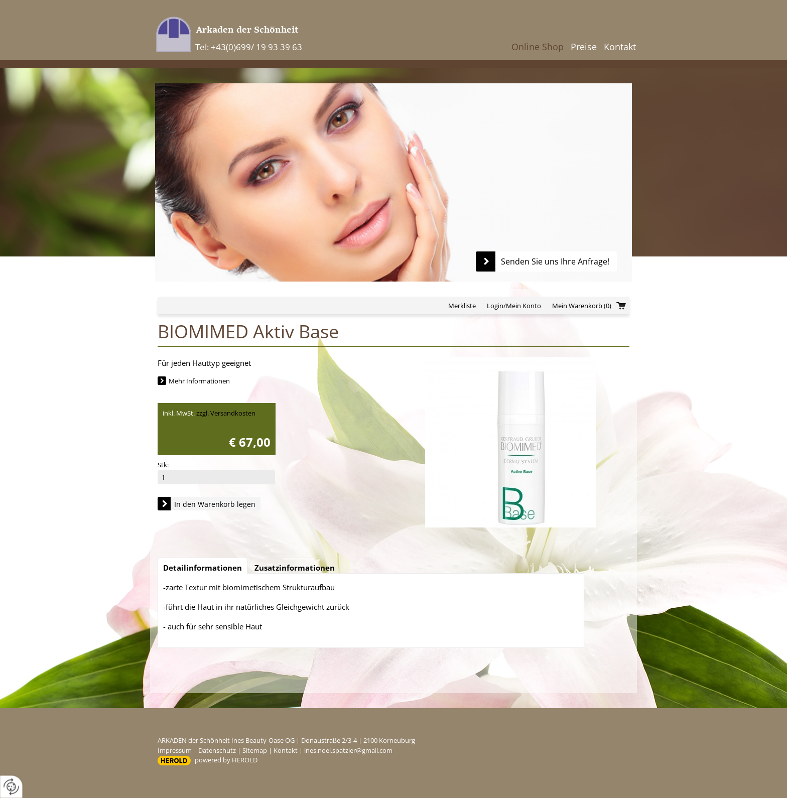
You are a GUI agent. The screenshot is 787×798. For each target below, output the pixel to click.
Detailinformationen (202, 568)
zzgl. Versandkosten (225, 413)
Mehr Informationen (199, 380)
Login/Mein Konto (514, 305)
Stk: (163, 464)
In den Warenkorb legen (214, 504)
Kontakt (620, 47)
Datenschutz (217, 750)
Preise (584, 47)
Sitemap (254, 750)
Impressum (175, 750)
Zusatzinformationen (294, 568)
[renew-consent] (11, 786)
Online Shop (537, 47)
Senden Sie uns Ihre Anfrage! (555, 261)
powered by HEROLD (226, 759)
